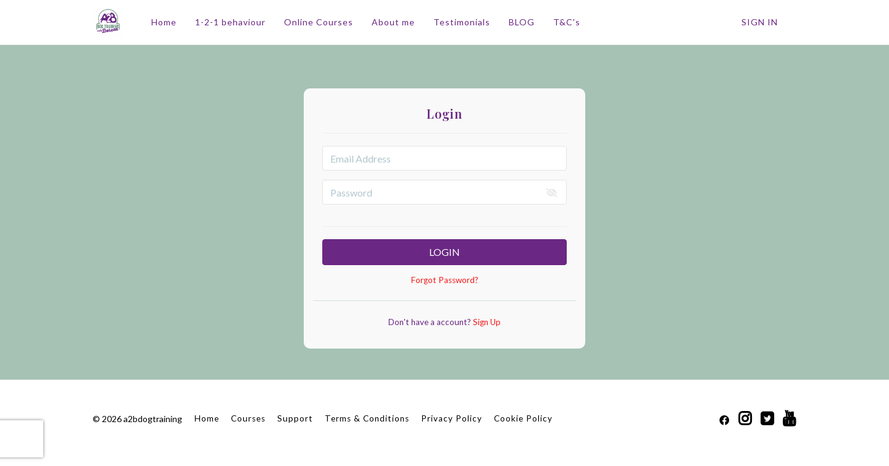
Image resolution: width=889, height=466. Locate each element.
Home (164, 22)
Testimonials (461, 22)
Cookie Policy (523, 418)
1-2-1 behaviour (230, 22)
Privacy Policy (451, 418)
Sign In (759, 22)
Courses (248, 418)
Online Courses (318, 22)
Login (444, 252)
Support (295, 418)
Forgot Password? (444, 280)
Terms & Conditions (367, 418)
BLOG (522, 22)
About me (393, 22)
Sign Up (486, 322)
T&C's (566, 22)
